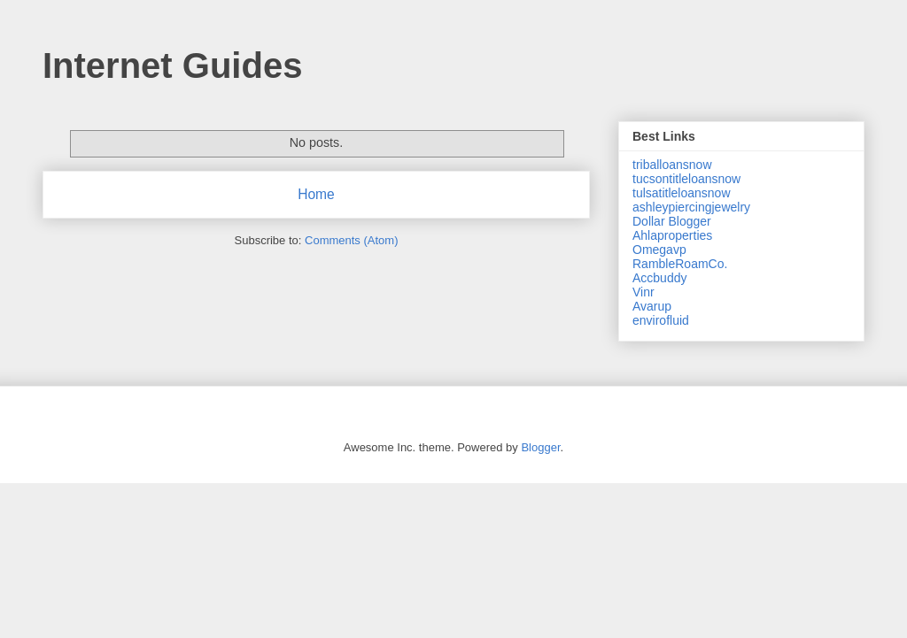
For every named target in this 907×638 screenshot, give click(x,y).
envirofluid (660, 320)
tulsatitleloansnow (681, 193)
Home (316, 194)
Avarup (651, 306)
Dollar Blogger (671, 221)
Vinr (643, 292)
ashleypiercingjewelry (691, 207)
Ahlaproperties (672, 235)
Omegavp (659, 249)
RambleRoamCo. (679, 264)
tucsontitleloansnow (686, 179)
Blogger (540, 447)
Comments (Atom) (351, 240)
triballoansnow (672, 165)
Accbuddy (659, 278)
